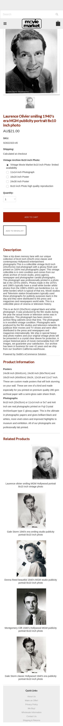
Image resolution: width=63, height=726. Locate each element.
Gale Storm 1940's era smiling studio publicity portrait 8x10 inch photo (30, 533)
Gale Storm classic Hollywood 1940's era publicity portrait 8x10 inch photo (30, 677)
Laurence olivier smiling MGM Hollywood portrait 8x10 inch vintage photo (31, 485)
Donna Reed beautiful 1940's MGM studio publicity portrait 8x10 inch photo (31, 581)
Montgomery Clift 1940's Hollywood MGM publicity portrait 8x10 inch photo (31, 629)
